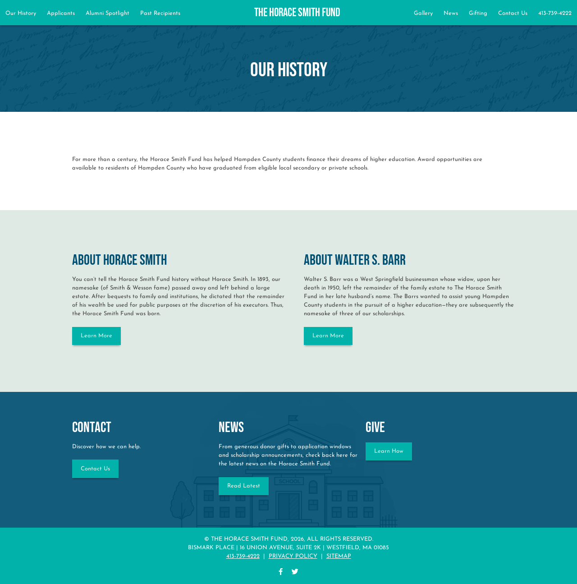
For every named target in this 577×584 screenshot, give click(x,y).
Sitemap (338, 556)
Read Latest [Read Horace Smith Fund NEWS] (243, 486)
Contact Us (512, 13)
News (451, 13)
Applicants (61, 13)
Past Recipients (160, 13)
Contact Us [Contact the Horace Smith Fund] (95, 469)
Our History (20, 13)
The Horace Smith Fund (297, 13)
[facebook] (281, 572)
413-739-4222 (555, 13)
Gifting (478, 13)
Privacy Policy (293, 556)
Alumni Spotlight (107, 13)
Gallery (423, 13)
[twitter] (295, 572)
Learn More (96, 336)
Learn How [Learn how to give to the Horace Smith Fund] (388, 451)
